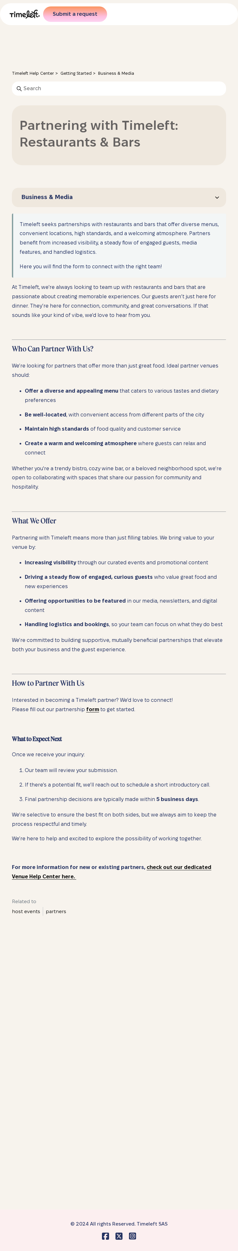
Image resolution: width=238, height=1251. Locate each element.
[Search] (119, 88)
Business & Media (116, 73)
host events (26, 911)
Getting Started (76, 73)
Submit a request (75, 14)
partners (56, 911)
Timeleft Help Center (33, 73)
